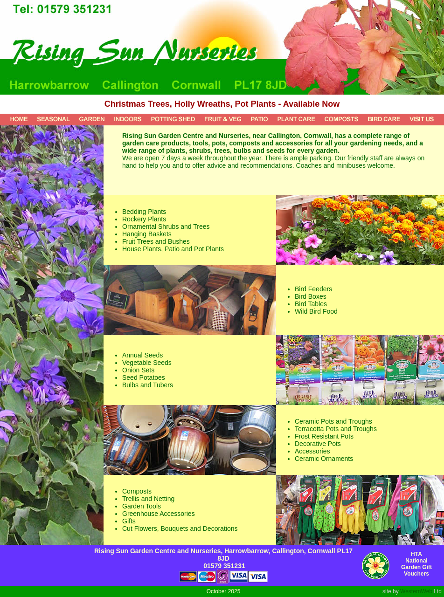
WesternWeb (416, 591)
